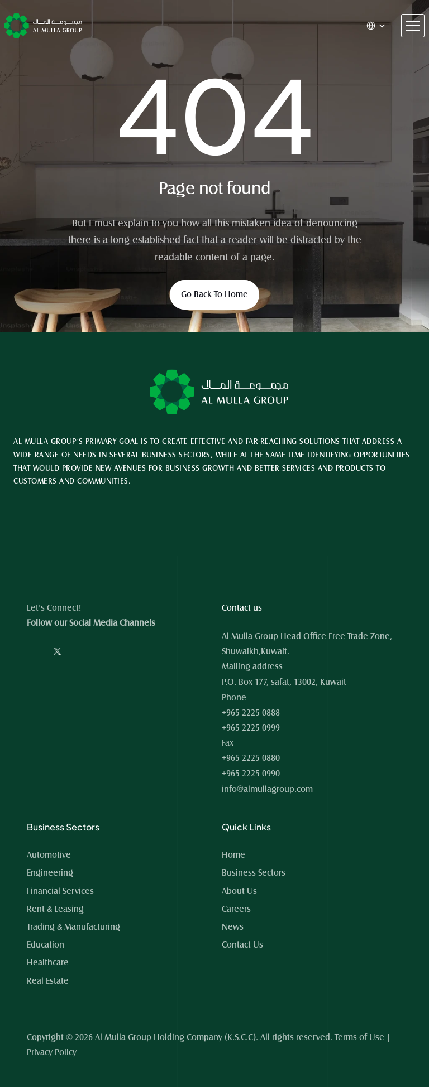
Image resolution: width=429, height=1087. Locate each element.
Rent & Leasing (55, 909)
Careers (236, 909)
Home (234, 855)
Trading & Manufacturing (73, 927)
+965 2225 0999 (251, 728)
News (233, 927)
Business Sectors (253, 873)
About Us (239, 891)
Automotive (49, 855)
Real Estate (48, 981)
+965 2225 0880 (251, 758)
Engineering (50, 873)
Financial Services (60, 891)
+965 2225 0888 (251, 713)
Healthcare (48, 963)
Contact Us (242, 945)
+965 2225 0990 (251, 773)
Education (45, 945)
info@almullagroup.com (267, 789)
